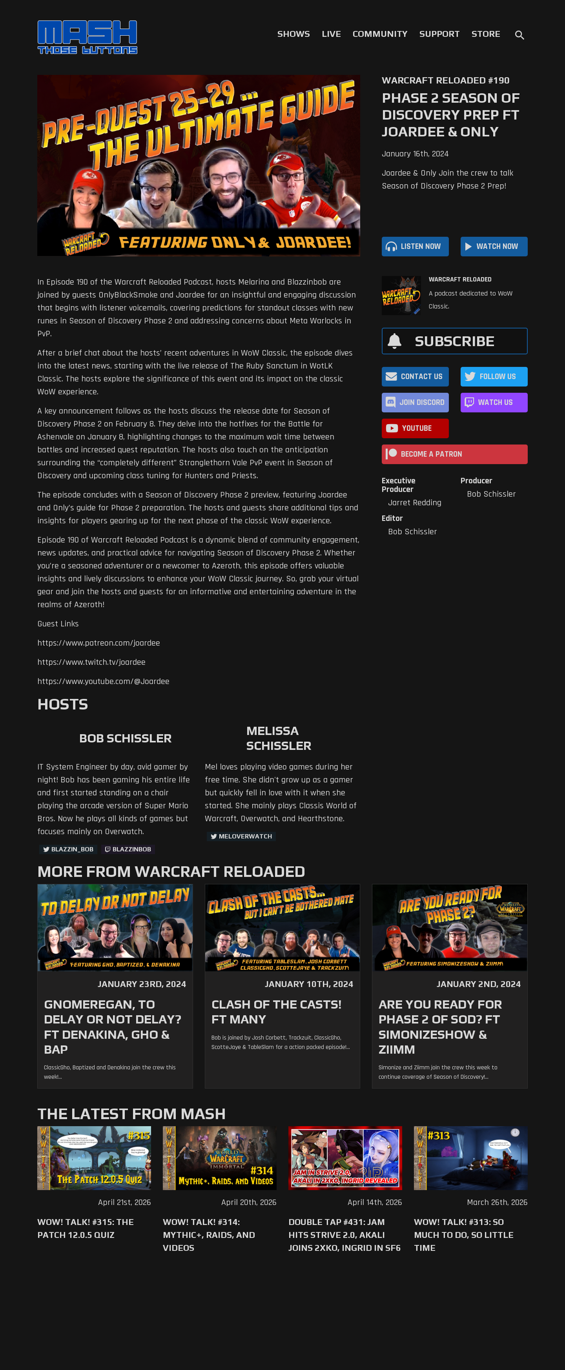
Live (331, 34)
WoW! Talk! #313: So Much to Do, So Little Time (464, 1235)
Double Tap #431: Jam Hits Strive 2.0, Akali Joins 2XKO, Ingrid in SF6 (344, 1235)
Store (486, 34)
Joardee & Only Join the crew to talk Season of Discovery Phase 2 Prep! (447, 180)
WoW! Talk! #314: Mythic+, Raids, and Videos (209, 1235)
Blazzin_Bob (72, 849)
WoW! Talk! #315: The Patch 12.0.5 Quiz (85, 1228)
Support (439, 34)
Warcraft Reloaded (460, 279)
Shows (293, 34)
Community (380, 34)
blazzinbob (132, 849)
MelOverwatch (245, 836)
